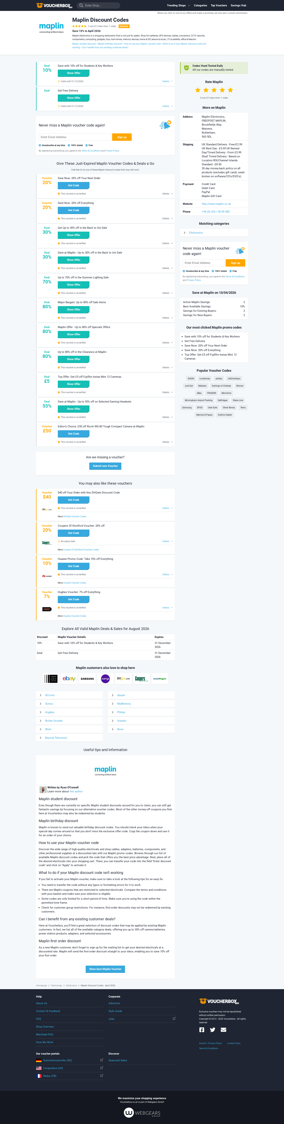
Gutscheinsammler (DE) (69, 1060)
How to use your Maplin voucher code (142, 44)
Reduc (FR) (69, 1076)
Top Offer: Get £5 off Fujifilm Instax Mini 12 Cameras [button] (89, 376)
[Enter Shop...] (98, 5)
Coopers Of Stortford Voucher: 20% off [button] (81, 525)
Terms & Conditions (208, 1048)
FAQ (38, 1019)
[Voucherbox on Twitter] (212, 1031)
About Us (41, 1003)
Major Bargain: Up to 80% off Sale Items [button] (82, 302)
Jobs (142, 1019)
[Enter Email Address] (75, 137)
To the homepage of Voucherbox (54, 5)
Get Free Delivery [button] (68, 90)
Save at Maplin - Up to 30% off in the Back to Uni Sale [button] (90, 252)
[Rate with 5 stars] (230, 90)
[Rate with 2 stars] (206, 90)
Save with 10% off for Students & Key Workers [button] (85, 65)
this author (76, 791)
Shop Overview (45, 1026)
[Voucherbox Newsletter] (223, 1031)
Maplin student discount (84, 44)
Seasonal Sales (117, 1060)
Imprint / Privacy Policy (210, 1043)
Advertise (114, 1003)
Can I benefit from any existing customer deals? (105, 47)
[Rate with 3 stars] (214, 90)
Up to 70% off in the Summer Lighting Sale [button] (83, 277)
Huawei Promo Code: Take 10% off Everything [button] (85, 559)
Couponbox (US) (69, 1068)
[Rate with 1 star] (198, 90)
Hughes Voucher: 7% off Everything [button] (79, 592)
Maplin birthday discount (110, 44)
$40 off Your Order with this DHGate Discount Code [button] (89, 492)
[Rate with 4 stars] (222, 90)
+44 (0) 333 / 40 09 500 (215, 211)
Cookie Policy (234, 1043)
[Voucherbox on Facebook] (201, 1031)
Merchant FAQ (44, 1034)
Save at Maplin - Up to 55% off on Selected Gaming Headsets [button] (94, 401)
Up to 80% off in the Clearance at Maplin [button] (82, 352)
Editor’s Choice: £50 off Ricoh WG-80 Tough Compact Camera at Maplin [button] (101, 426)
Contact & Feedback (48, 1011)
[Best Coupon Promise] (124, 26)
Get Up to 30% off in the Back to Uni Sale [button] (82, 227)
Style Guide (115, 1011)
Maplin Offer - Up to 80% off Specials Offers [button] (84, 327)
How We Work (44, 1042)
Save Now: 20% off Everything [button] (76, 203)
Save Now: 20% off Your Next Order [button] (79, 178)
